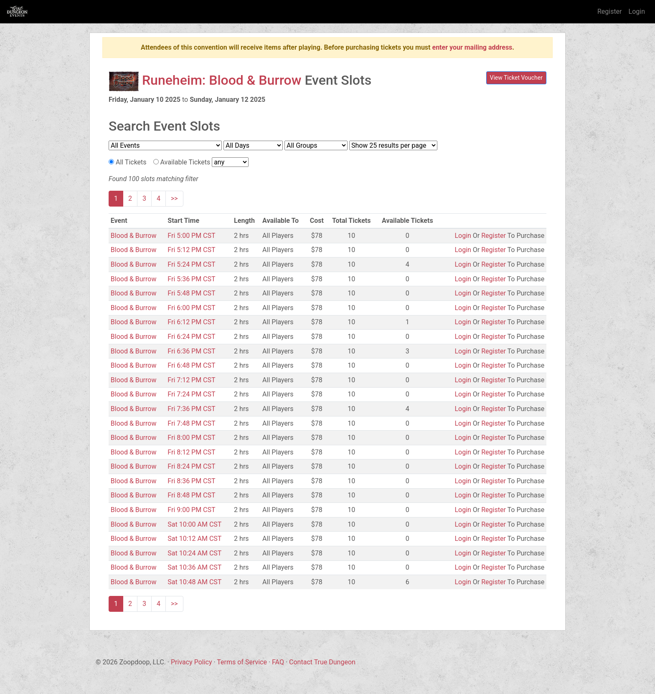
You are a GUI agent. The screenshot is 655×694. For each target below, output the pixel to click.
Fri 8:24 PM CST (191, 466)
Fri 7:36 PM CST (191, 409)
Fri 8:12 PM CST (191, 452)
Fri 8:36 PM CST (191, 481)
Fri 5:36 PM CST (191, 279)
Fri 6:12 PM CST (191, 322)
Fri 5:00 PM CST (191, 236)
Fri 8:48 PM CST (191, 495)
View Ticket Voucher (516, 77)
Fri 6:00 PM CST (191, 308)
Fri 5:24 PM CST (191, 264)
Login (637, 11)
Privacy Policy (191, 662)
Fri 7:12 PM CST (191, 380)
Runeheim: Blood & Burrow (222, 80)
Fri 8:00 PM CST (191, 438)
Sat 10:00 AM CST (194, 524)
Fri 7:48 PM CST (191, 423)
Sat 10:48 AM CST (194, 582)
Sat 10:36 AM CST (194, 567)
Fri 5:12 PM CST (191, 250)
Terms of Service (242, 662)
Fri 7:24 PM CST (191, 394)
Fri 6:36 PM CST (191, 351)
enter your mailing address (472, 47)
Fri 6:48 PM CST (191, 365)
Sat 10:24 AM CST (194, 553)
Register (609, 11)
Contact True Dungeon (322, 662)
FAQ (278, 662)
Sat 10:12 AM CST (194, 539)
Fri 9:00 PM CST (191, 510)
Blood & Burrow (134, 236)
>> (174, 198)
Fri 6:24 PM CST (191, 337)
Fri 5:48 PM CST (191, 293)
